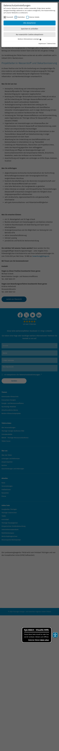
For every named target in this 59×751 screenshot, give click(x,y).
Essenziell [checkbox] (10, 17)
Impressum (42, 43)
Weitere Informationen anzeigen (29, 39)
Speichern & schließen (29, 29)
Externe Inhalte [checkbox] (34, 17)
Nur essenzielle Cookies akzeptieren (29, 34)
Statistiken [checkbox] (21, 17)
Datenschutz (51, 43)
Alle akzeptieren (29, 23)
